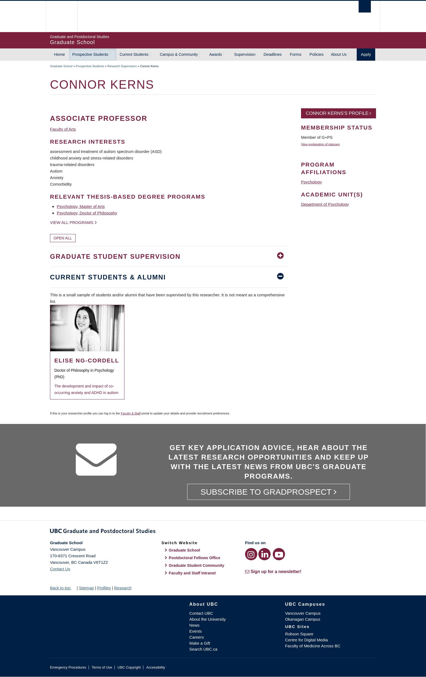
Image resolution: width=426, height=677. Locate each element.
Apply (366, 54)
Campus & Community (179, 54)
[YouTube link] (279, 554)
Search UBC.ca (203, 649)
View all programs (71, 222)
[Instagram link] (251, 554)
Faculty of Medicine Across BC (312, 646)
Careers (196, 637)
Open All (63, 238)
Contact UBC (201, 613)
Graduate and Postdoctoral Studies (213, 532)
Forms (296, 54)
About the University (207, 619)
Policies (316, 54)
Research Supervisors (122, 66)
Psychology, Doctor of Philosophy (87, 213)
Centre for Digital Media (306, 640)
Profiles (104, 588)
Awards (215, 54)
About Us (339, 54)
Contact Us (60, 569)
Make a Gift (199, 643)
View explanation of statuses (320, 144)
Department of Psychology (325, 204)
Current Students (134, 54)
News (194, 625)
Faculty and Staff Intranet (192, 573)
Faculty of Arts (63, 129)
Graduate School (61, 66)
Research (122, 588)
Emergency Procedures (68, 667)
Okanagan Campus (302, 619)
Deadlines (273, 54)
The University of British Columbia (61, 16)
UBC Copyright (129, 667)
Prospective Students (90, 54)
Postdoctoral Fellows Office (194, 558)
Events (195, 631)
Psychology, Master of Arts (81, 206)
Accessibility (155, 667)
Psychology (311, 182)
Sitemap (86, 588)
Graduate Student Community (196, 565)
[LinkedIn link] (264, 554)
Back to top (63, 588)
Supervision (244, 54)
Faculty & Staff (131, 413)
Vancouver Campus (303, 613)
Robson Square (299, 634)
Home (59, 54)
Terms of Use (102, 667)
